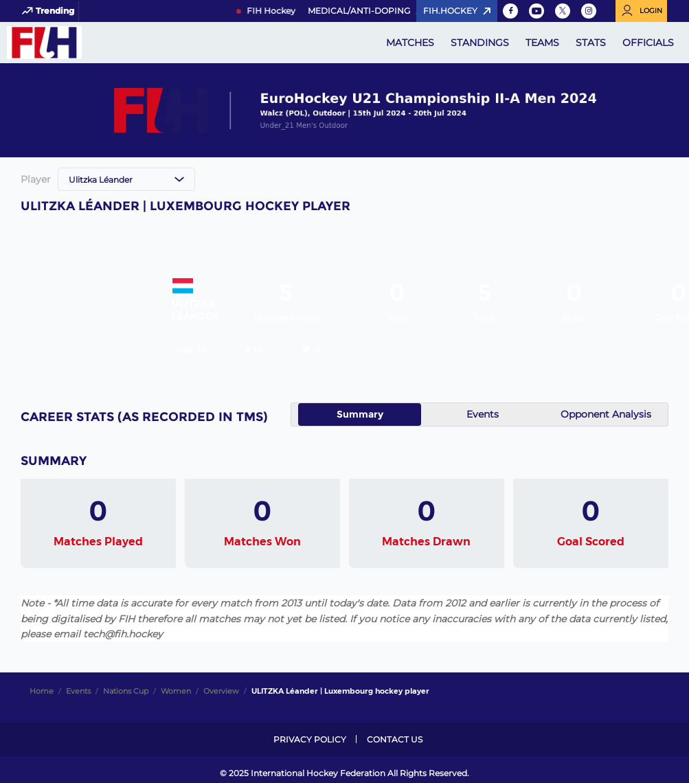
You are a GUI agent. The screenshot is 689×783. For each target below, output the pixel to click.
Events (482, 414)
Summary (360, 414)
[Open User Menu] (641, 11)
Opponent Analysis (606, 414)
